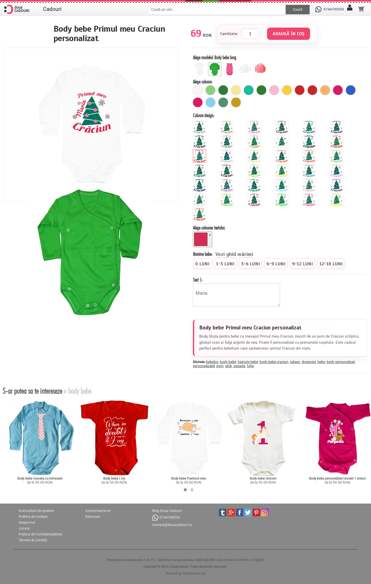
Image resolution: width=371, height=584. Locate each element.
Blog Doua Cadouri (167, 511)
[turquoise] (255, 180)
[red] (337, 137)
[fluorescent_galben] (337, 195)
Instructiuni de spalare (36, 511)
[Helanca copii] (260, 64)
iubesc (295, 362)
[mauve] (337, 166)
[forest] (200, 166)
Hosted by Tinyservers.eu (185, 573)
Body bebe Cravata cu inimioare (39, 478)
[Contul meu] (350, 9)
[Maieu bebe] (230, 64)
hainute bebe (248, 362)
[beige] (255, 151)
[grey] (227, 151)
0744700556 (166, 518)
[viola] (337, 180)
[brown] (227, 166)
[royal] (200, 180)
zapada (239, 366)
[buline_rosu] (312, 90)
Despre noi (27, 522)
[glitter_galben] (227, 122)
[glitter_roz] (255, 122)
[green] (255, 166)
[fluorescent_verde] (282, 195)
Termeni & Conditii (33, 540)
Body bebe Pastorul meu (188, 478)
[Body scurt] (200, 64)
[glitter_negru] (200, 137)
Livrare (24, 528)
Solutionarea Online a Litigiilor (240, 560)
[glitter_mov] (337, 122)
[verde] (261, 90)
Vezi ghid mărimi (234, 254)
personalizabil (204, 366)
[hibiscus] (282, 151)
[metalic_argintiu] (227, 137)
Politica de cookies (33, 517)
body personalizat (341, 362)
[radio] (202, 263)
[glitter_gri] (200, 122)
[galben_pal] (236, 90)
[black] (309, 137)
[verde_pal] (210, 90)
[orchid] (227, 180)
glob (228, 366)
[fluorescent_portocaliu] (200, 210)
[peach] (309, 180)
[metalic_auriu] (255, 137)
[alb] (198, 90)
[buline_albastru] (350, 90)
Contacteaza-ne (98, 511)
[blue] (309, 166)
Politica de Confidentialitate (40, 534)
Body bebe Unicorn (263, 478)
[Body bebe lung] (215, 64)
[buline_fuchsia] (338, 90)
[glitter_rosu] (282, 122)
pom (219, 366)
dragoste (309, 362)
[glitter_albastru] (309, 122)
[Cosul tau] (361, 9)
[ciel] (210, 102)
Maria (236, 294)
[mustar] (236, 102)
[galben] (287, 90)
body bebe (228, 362)
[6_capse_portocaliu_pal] (325, 90)
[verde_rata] (223, 102)
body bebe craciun (274, 362)
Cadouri (52, 9)
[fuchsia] (198, 102)
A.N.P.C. (149, 560)
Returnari (92, 517)
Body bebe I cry (114, 478)
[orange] (309, 151)
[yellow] (282, 166)
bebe (321, 362)
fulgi (250, 366)
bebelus (212, 362)
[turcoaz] (249, 90)
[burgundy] (255, 195)
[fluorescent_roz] (309, 195)
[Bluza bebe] (245, 64)
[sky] (282, 180)
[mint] (337, 151)
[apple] (227, 195)
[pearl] (200, 195)
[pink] (200, 151)
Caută (297, 9)
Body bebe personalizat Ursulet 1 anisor (337, 478)
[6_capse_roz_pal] (274, 90)
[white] (282, 137)
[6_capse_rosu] (299, 90)
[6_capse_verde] (223, 90)
